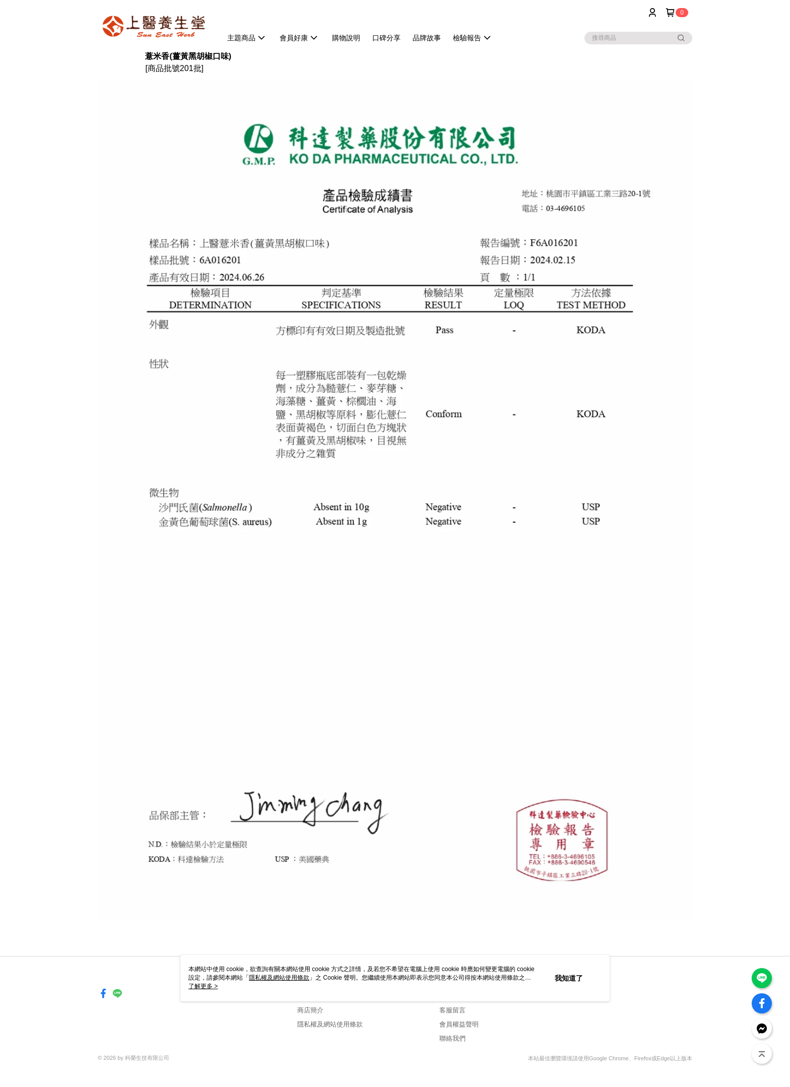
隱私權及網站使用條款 (330, 1024)
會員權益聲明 (459, 1024)
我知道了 (569, 978)
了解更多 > (203, 986)
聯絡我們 (452, 1038)
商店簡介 (310, 1010)
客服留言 (452, 1010)
